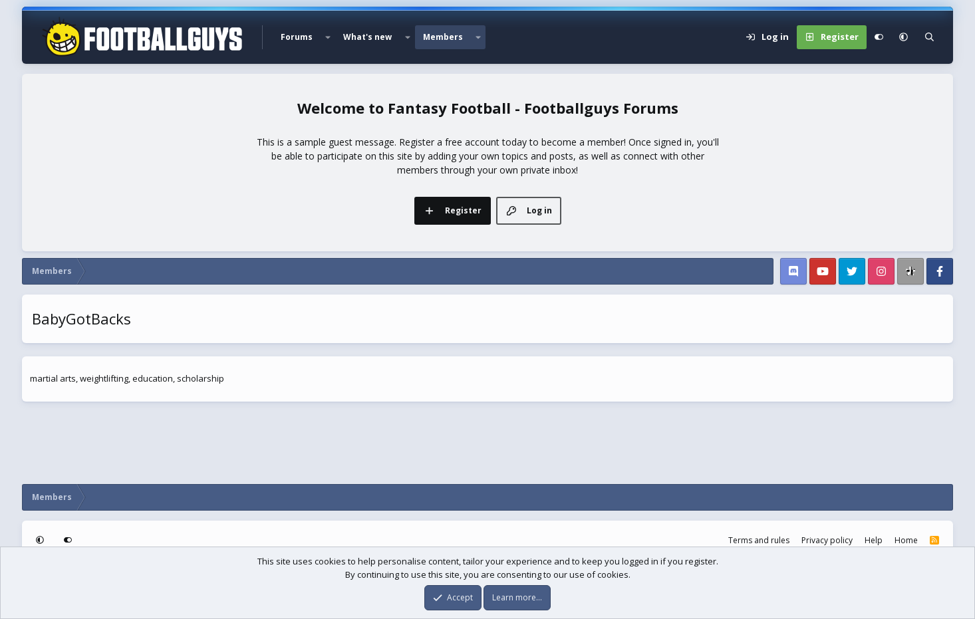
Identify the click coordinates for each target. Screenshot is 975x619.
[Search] (929, 37)
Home (906, 540)
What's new (367, 37)
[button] (328, 37)
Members (443, 37)
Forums (297, 37)
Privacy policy (827, 540)
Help (874, 540)
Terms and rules (758, 540)
